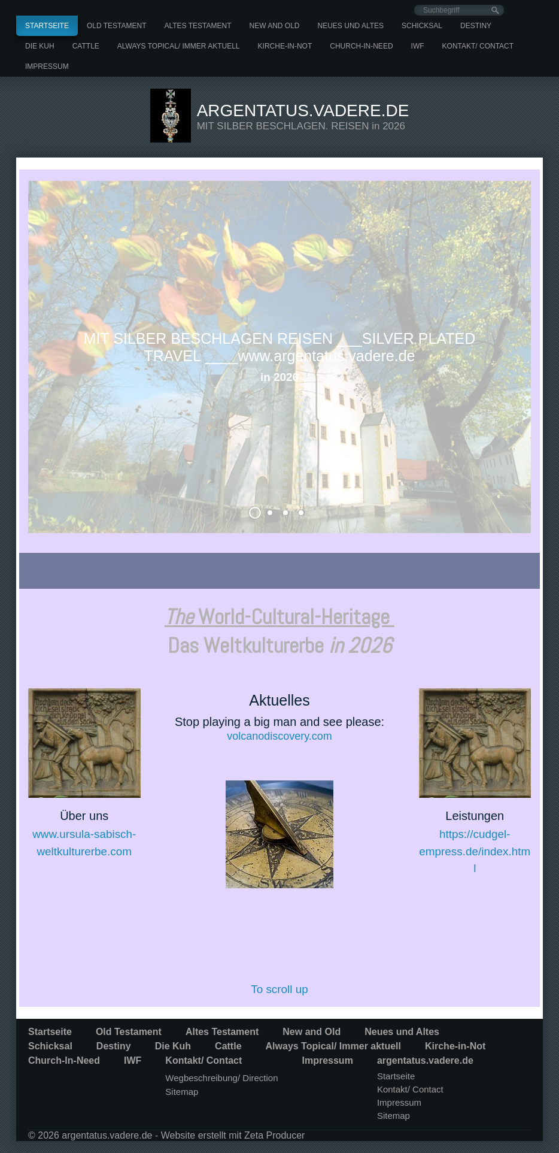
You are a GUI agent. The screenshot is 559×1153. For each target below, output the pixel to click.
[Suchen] (495, 10)
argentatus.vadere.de (303, 110)
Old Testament (117, 26)
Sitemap (181, 1092)
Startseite (47, 26)
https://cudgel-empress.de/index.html (474, 851)
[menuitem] (47, 26)
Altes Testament (197, 26)
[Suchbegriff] (459, 10)
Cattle (85, 46)
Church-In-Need (361, 46)
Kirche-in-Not (285, 46)
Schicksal (422, 26)
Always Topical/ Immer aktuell (178, 46)
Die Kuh (39, 46)
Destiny (475, 26)
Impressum (47, 66)
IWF (417, 46)
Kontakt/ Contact (478, 46)
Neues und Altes (351, 26)
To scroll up (279, 989)
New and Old (275, 26)
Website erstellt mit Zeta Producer (233, 1135)
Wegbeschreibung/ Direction (221, 1078)
